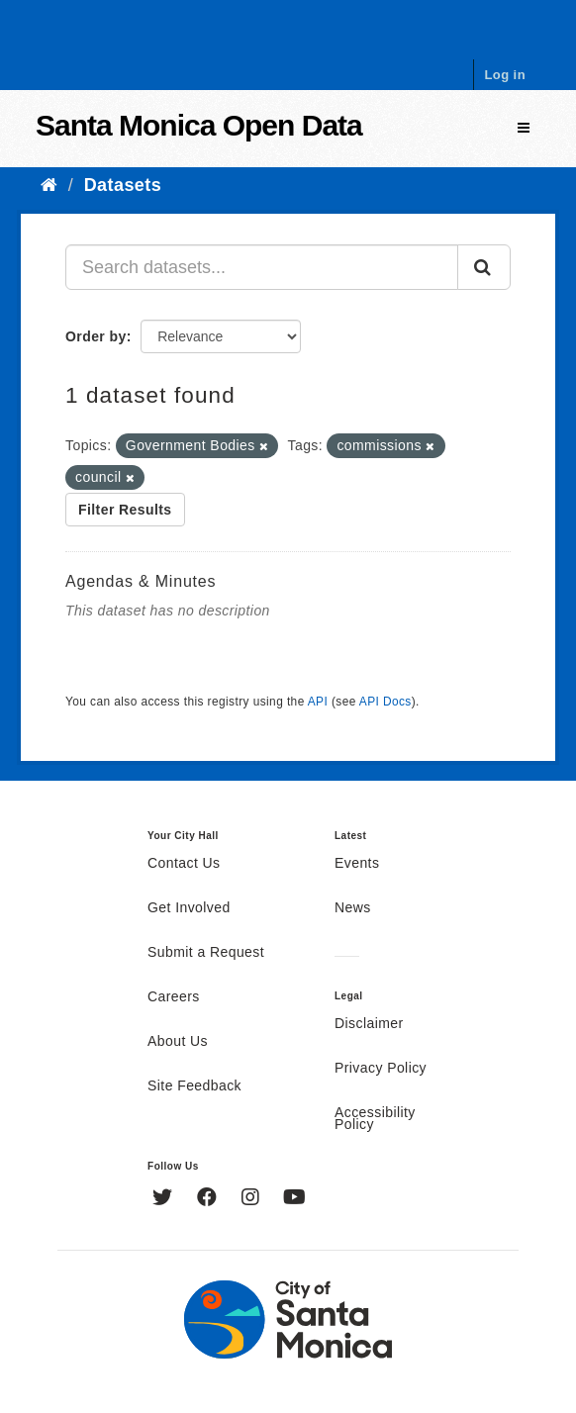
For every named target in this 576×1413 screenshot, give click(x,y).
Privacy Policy (381, 1069)
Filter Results (125, 510)
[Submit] (484, 267)
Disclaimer (369, 1024)
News (353, 908)
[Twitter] (165, 1199)
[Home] (49, 185)
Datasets (122, 185)
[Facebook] (209, 1199)
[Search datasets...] (261, 267)
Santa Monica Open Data (199, 125)
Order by (96, 336)
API (318, 701)
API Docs (385, 701)
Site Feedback (194, 1086)
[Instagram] (253, 1199)
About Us (177, 1042)
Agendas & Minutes (140, 581)
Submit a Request (205, 953)
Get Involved (189, 908)
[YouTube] (294, 1199)
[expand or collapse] (523, 128)
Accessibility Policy (375, 1119)
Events (357, 864)
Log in (505, 74)
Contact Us (183, 864)
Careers (173, 997)
